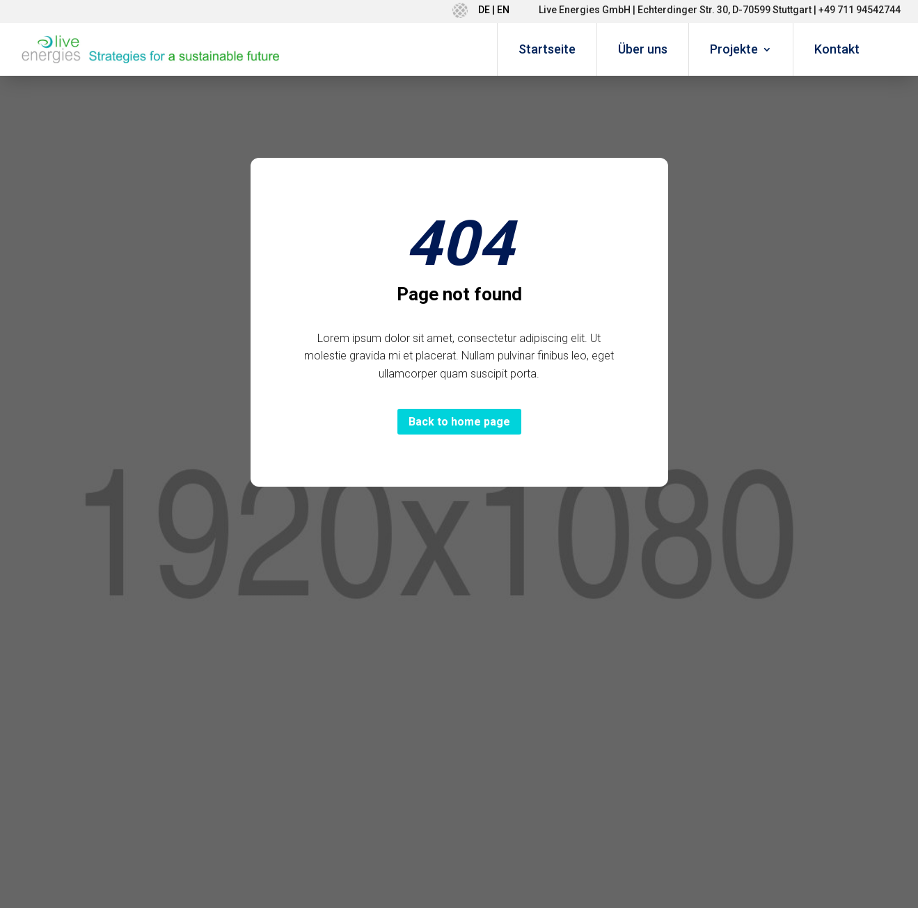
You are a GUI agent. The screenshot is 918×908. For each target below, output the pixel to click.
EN (503, 9)
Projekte (734, 49)
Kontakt (837, 49)
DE (484, 9)
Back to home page (459, 421)
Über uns (642, 49)
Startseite (547, 49)
